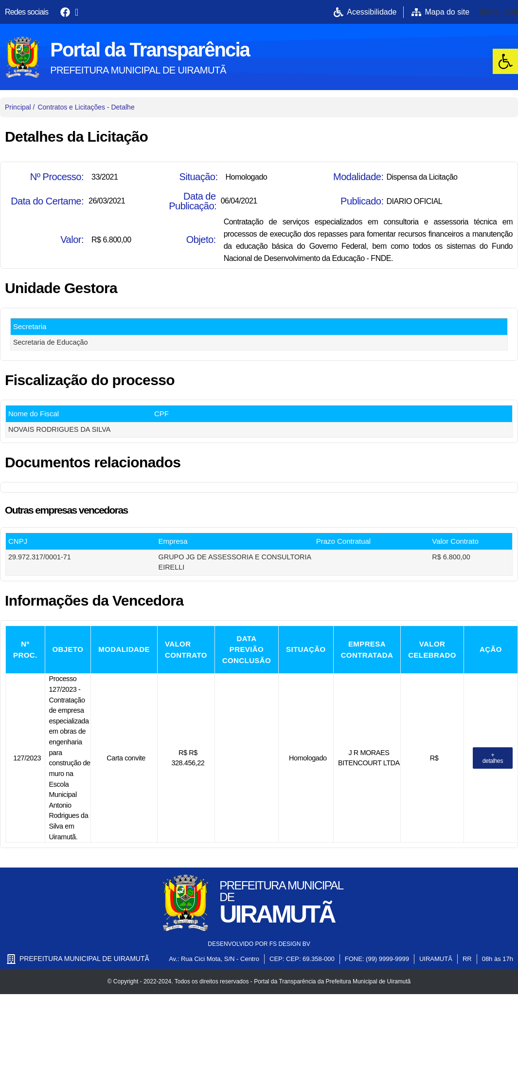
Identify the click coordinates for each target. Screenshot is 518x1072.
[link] (505, 61)
